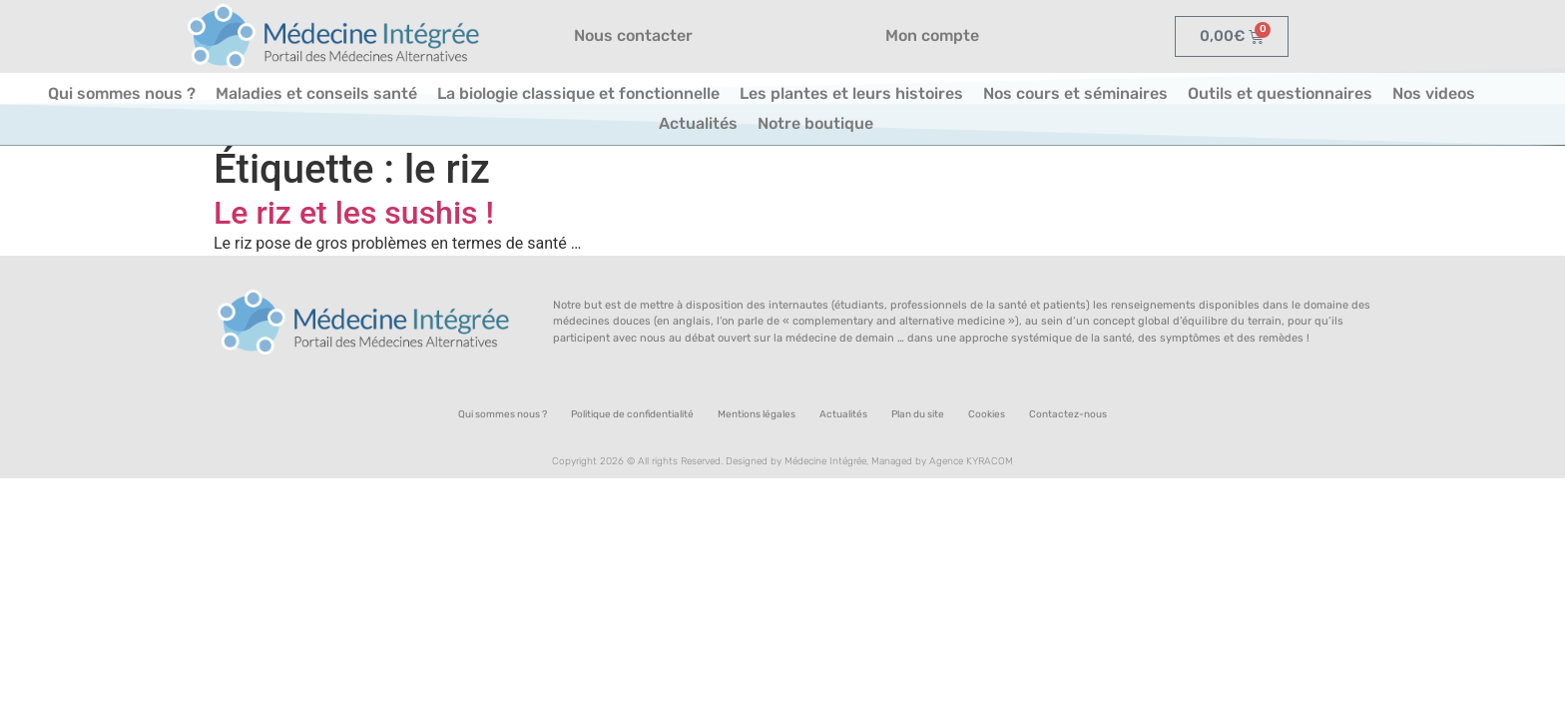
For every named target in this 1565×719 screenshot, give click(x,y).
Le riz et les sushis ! (354, 213)
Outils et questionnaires (1280, 93)
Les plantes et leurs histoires (851, 93)
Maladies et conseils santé (316, 93)
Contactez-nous (1068, 414)
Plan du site (917, 414)
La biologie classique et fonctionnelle (578, 93)
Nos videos (1433, 93)
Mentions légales (756, 414)
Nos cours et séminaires (1075, 93)
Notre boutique (815, 123)
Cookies (986, 414)
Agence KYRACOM (971, 461)
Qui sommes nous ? (122, 93)
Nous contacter (633, 35)
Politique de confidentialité (632, 414)
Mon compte (932, 35)
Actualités (698, 123)
